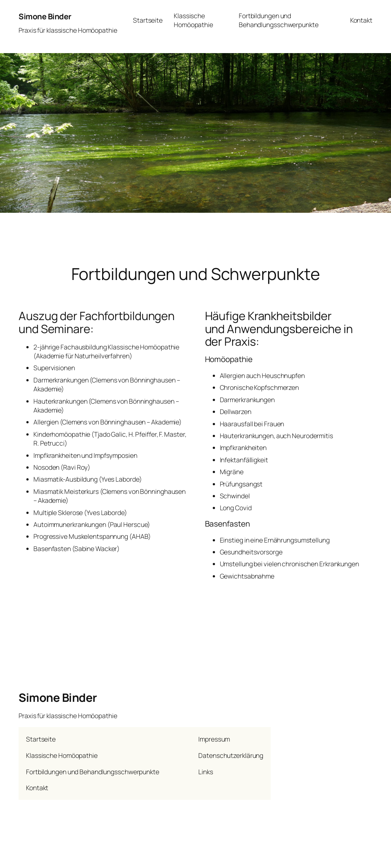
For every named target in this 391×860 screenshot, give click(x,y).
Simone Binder (45, 16)
